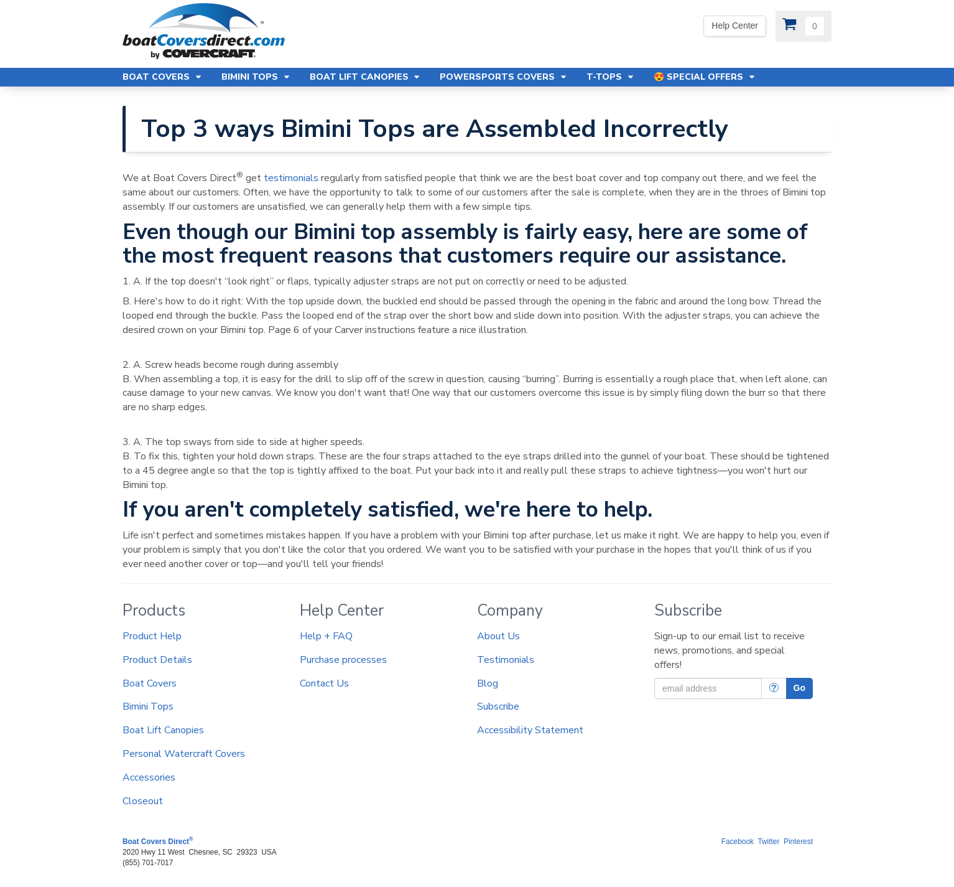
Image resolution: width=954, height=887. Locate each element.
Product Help (152, 636)
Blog (487, 683)
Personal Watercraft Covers (184, 754)
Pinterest (798, 841)
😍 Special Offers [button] (705, 77)
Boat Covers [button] (163, 77)
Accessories (149, 777)
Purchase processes (343, 660)
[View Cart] (803, 26)
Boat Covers (150, 683)
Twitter (768, 841)
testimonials (291, 178)
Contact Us (324, 683)
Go (799, 688)
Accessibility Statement (530, 730)
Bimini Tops (148, 706)
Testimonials (505, 660)
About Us (498, 636)
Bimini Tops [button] (256, 77)
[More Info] (774, 688)
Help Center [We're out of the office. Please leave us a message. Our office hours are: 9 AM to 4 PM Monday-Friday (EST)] (734, 26)
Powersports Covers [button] (504, 77)
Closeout (143, 801)
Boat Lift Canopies (163, 730)
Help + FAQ (326, 636)
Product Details (157, 660)
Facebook (737, 841)
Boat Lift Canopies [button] (366, 77)
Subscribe (498, 706)
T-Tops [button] (610, 77)
